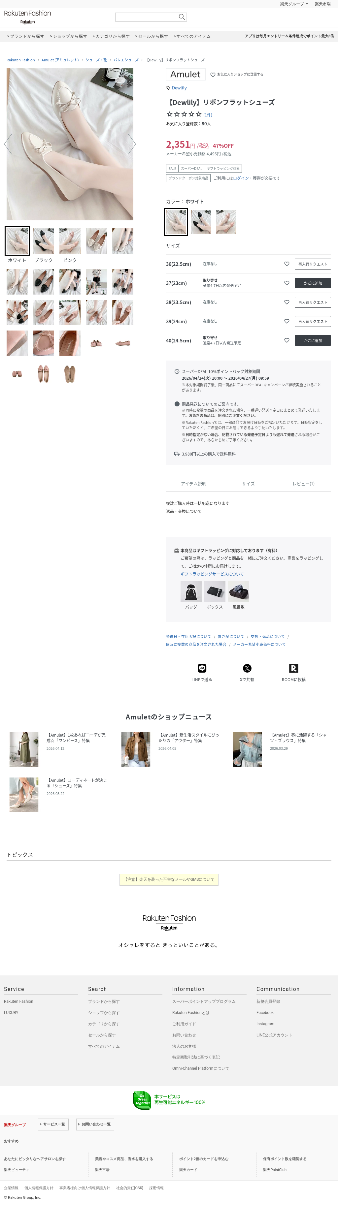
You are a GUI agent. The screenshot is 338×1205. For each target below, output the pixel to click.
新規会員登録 (268, 1001)
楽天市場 (323, 4)
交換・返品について (268, 636)
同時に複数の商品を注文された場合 (196, 644)
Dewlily (179, 87)
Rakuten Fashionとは (191, 1012)
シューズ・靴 (96, 60)
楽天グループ (292, 4)
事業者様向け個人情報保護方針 (84, 1188)
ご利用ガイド (184, 1024)
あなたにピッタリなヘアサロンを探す (35, 1159)
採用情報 (156, 1188)
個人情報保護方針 (38, 1188)
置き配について (231, 636)
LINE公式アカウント (274, 1035)
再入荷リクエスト (312, 264)
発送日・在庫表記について (188, 636)
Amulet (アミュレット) (60, 60)
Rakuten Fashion (55, 17)
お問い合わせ (184, 1035)
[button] (8, 144)
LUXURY (11, 1012)
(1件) (207, 115)
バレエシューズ (126, 60)
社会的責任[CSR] (129, 1188)
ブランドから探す (104, 1001)
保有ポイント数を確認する (285, 1159)
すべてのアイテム (104, 1046)
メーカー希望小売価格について (259, 644)
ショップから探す (104, 1012)
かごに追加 (313, 283)
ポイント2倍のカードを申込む (203, 1159)
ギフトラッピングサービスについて (212, 574)
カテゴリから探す (104, 1024)
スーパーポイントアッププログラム (204, 1001)
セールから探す (102, 1035)
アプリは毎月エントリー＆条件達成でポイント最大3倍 (289, 36)
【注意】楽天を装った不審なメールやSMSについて (169, 879)
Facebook (265, 1012)
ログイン (241, 178)
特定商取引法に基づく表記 (196, 1057)
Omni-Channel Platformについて (200, 1068)
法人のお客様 (184, 1046)
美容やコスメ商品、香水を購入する (124, 1159)
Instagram (265, 1024)
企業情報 (11, 1188)
